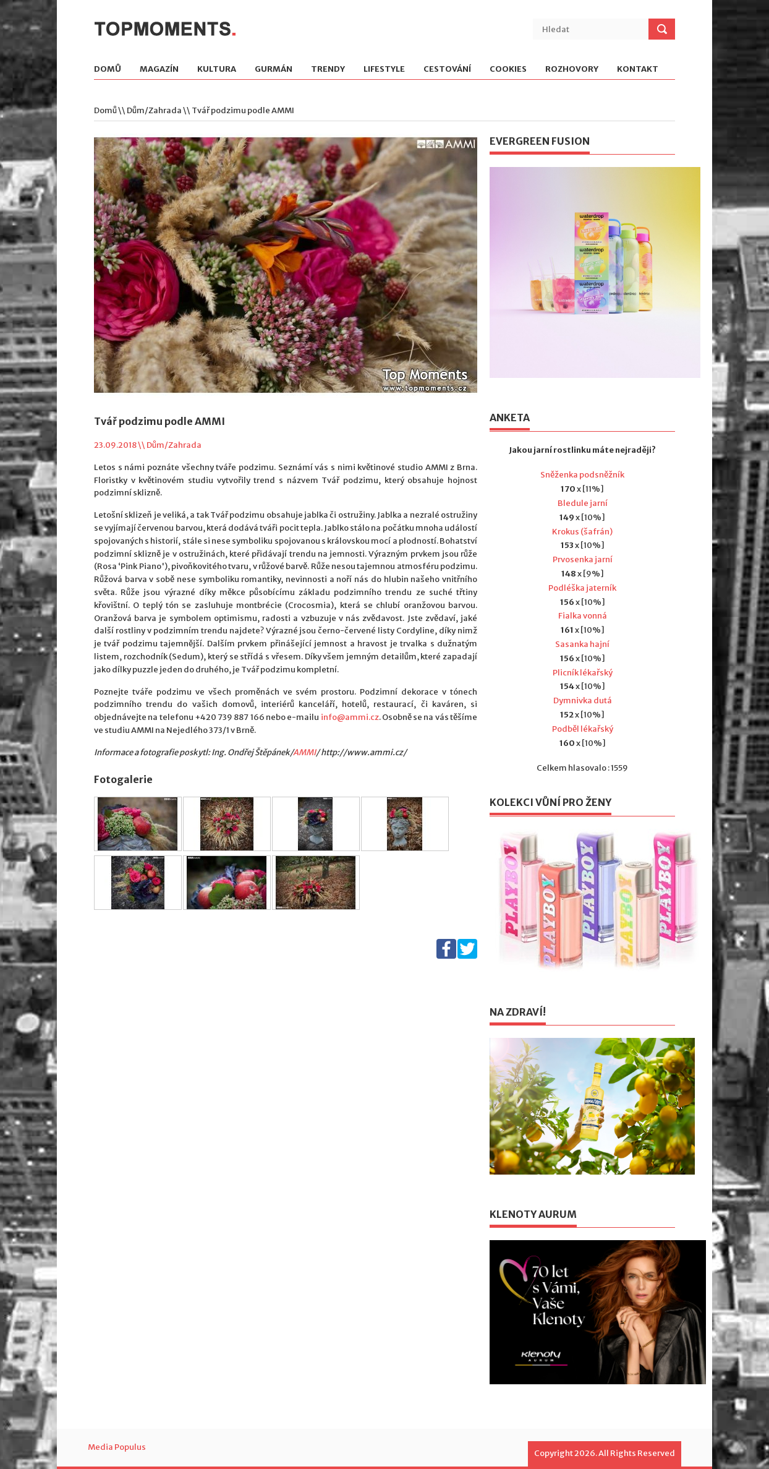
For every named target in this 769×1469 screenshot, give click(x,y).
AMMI (304, 752)
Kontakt (637, 69)
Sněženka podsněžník (582, 474)
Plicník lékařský (583, 672)
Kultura (216, 69)
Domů (107, 69)
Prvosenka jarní (583, 559)
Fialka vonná (582, 615)
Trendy (328, 69)
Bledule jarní (583, 503)
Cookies (508, 69)
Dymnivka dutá (582, 700)
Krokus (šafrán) (582, 531)
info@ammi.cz (350, 717)
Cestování (447, 69)
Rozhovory (571, 69)
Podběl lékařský (582, 729)
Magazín (159, 69)
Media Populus (117, 1447)
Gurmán (273, 69)
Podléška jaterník (582, 588)
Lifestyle (384, 69)
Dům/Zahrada (154, 110)
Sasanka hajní (582, 644)
